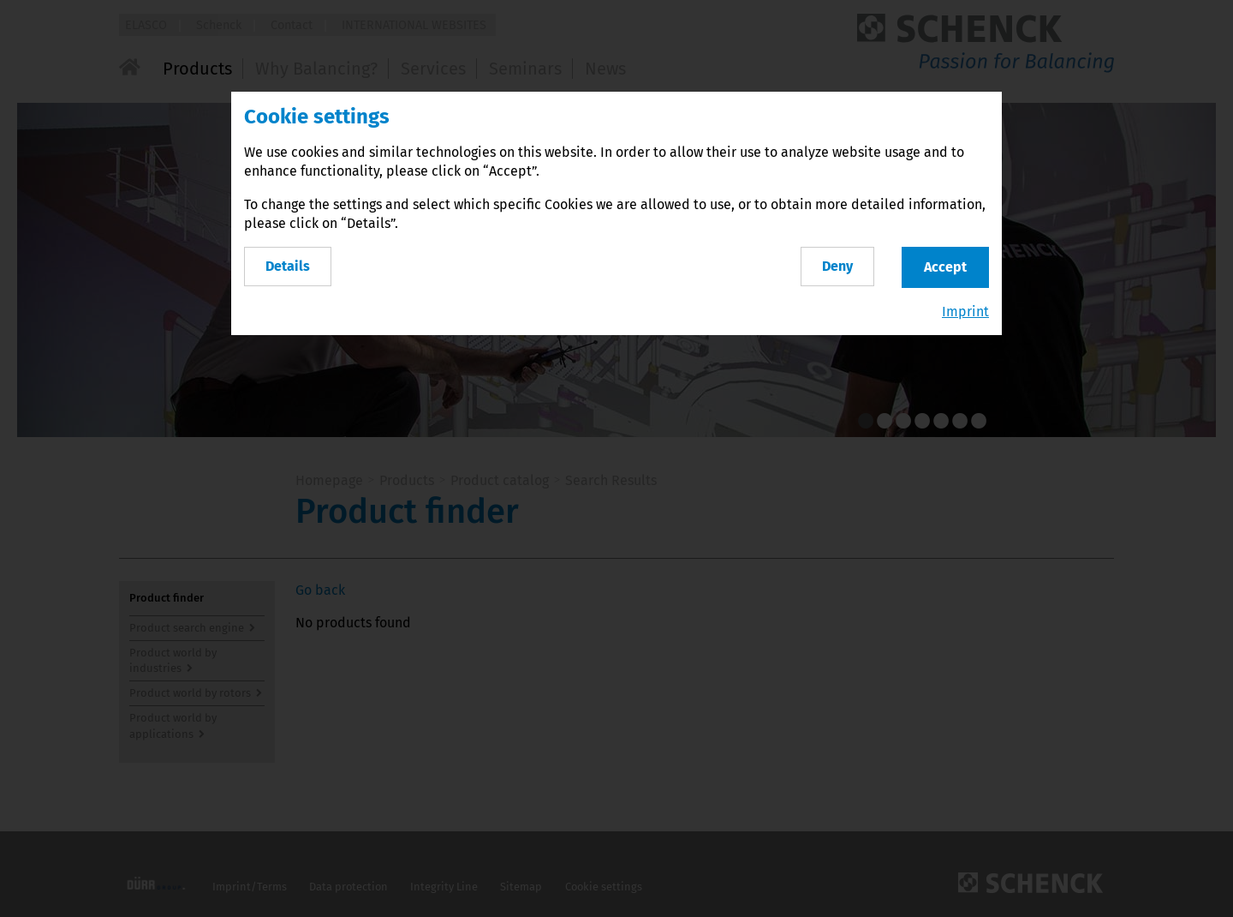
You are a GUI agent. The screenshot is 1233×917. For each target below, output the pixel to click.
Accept (945, 267)
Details (287, 266)
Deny (837, 266)
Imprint (965, 311)
